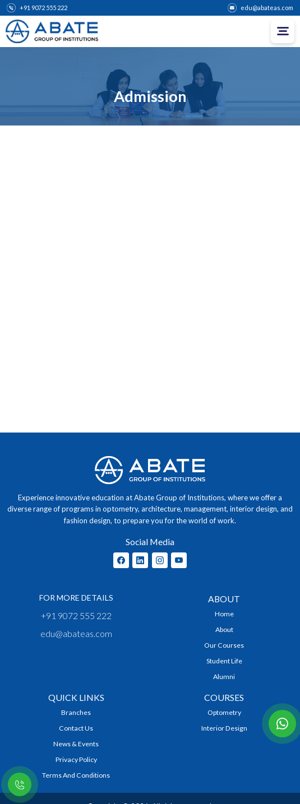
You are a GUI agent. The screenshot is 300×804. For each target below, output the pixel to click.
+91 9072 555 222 (76, 615)
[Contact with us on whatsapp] (282, 723)
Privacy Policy (76, 759)
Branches (76, 712)
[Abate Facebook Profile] (121, 560)
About (224, 629)
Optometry (224, 712)
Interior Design (224, 728)
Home (224, 614)
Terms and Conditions (76, 775)
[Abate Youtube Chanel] (179, 560)
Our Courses (224, 645)
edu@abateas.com (76, 633)
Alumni (224, 676)
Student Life (224, 661)
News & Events (76, 744)
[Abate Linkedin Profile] (140, 560)
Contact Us (76, 728)
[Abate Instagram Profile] (160, 560)
